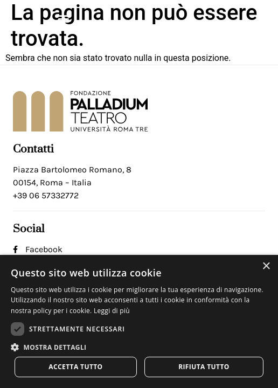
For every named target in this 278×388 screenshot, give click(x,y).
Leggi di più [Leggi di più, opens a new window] (112, 310)
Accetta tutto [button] (75, 366)
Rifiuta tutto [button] (204, 366)
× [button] (266, 266)
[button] (63, 18)
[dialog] (139, 321)
